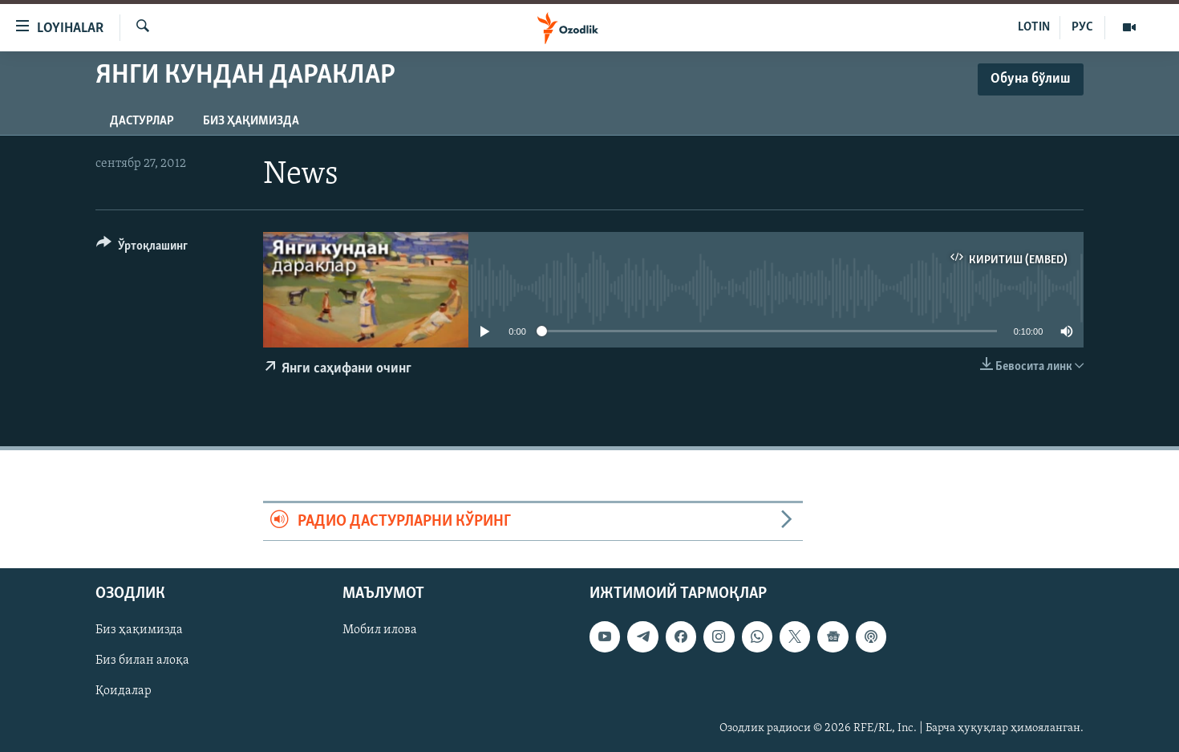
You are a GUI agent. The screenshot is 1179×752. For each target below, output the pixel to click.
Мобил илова (379, 630)
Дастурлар (142, 121)
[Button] (142, 248)
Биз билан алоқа (142, 661)
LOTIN (1034, 27)
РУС (1082, 27)
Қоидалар (123, 691)
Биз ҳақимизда (251, 121)
